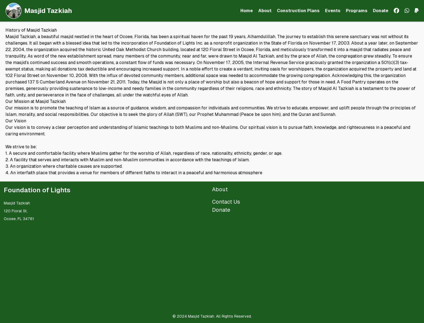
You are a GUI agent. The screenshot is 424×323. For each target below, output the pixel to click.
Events (332, 10)
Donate (380, 10)
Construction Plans (298, 10)
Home (246, 10)
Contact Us (226, 202)
